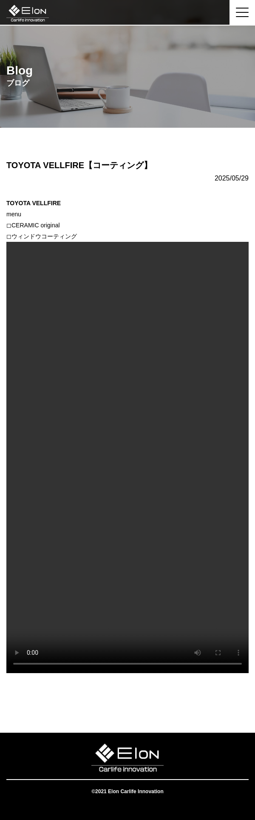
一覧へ (127, 698)
